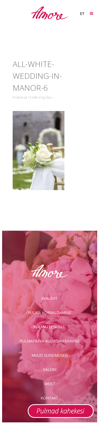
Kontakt (49, 397)
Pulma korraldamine (49, 312)
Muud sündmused (49, 355)
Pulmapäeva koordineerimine (50, 341)
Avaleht (49, 298)
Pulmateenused (50, 326)
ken (49, 97)
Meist (49, 383)
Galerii (49, 369)
